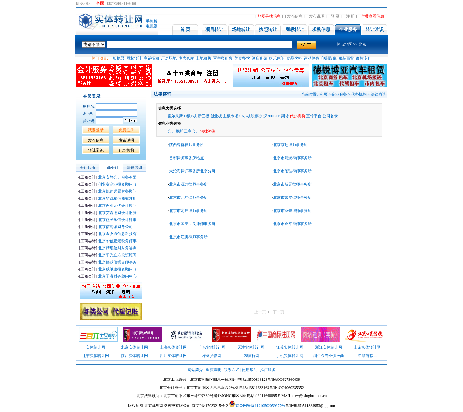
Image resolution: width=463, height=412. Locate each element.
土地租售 (203, 58)
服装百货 (346, 58)
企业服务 (339, 94)
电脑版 (151, 26)
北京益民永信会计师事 (108, 219)
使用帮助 (249, 370)
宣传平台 (314, 116)
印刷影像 (329, 58)
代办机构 (359, 94)
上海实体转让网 (173, 347)
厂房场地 (169, 58)
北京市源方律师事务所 (188, 184)
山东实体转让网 (367, 347)
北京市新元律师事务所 (293, 184)
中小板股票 (249, 116)
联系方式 (231, 370)
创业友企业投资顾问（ (108, 184)
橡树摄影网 (212, 355)
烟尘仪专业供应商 (328, 355)
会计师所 (175, 131)
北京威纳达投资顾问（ (108, 269)
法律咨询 (378, 94)
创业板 (216, 116)
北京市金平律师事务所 (292, 224)
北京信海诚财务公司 (106, 226)
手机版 (151, 21)
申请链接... (367, 355)
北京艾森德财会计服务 (108, 212)
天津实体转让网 (250, 347)
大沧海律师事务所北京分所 (192, 171)
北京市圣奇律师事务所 (293, 210)
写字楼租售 (222, 58)
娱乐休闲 (277, 58)
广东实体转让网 (211, 347)
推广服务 (268, 370)
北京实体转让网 (134, 347)
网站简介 (195, 370)
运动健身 (311, 58)
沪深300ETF (269, 116)
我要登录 (96, 130)
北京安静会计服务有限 (108, 177)
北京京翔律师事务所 (290, 144)
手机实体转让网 (289, 355)
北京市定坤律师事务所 (189, 210)
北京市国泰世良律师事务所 (192, 224)
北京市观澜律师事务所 (292, 158)
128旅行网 (250, 355)
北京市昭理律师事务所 (292, 171)
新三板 (203, 116)
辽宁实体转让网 (95, 355)
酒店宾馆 (259, 58)
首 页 (323, 94)
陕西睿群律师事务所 (186, 144)
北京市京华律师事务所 (293, 197)
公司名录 (330, 116)
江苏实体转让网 (289, 347)
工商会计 (191, 131)
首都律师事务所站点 (186, 158)
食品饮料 (294, 58)
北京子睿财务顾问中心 (108, 276)
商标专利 (363, 58)
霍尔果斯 (175, 116)
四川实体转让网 (173, 355)
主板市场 (230, 116)
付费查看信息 (372, 16)
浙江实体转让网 (328, 347)
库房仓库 (186, 58)
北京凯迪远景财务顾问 (108, 191)
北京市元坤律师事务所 (188, 197)
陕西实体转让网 (134, 355)
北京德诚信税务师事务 (108, 262)
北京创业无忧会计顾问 (108, 205)
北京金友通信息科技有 (108, 234)
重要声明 (213, 370)
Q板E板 (190, 116)
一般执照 (116, 58)
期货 (285, 116)
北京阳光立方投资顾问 (108, 255)
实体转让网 (95, 347)
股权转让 (134, 58)
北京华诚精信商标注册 (108, 198)
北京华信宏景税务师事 (108, 241)
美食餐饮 (242, 58)
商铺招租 (151, 58)
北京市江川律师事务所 (188, 237)
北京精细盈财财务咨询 (108, 248)
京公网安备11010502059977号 (260, 405)
